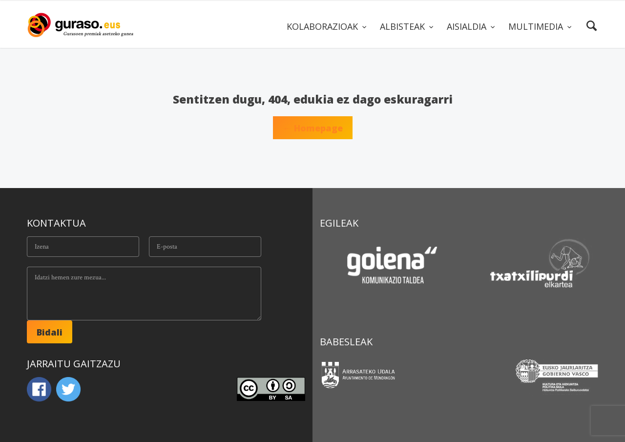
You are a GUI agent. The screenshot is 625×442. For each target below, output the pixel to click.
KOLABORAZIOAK (323, 26)
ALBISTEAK (403, 26)
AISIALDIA (468, 26)
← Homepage (313, 128)
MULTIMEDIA (536, 26)
